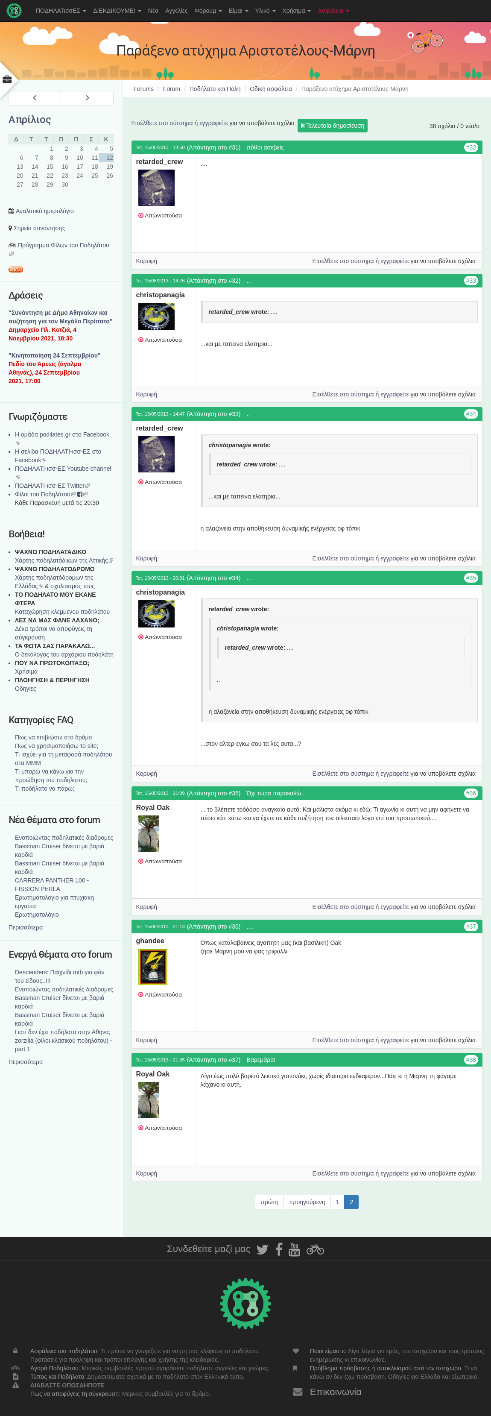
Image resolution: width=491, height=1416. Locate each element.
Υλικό (265, 10)
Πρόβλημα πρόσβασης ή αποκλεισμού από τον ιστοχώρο (385, 1368)
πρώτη (269, 1202)
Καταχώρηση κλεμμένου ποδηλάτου (62, 611)
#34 (471, 413)
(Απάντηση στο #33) (214, 413)
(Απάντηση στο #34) (214, 578)
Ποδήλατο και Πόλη (215, 88)
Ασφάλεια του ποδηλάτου (63, 1351)
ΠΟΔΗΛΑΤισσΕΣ (61, 10)
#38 (471, 1059)
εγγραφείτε (213, 123)
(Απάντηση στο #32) (214, 280)
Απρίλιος (30, 120)
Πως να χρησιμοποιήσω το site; (56, 745)
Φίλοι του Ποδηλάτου (45, 494)
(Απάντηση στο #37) (214, 1059)
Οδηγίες (25, 688)
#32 (471, 147)
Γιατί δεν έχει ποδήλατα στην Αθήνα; (63, 1032)
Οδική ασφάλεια (271, 88)
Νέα (153, 10)
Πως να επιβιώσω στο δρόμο (53, 737)
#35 (471, 578)
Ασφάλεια (333, 10)
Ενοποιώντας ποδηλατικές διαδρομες (64, 837)
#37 (471, 926)
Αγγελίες (176, 10)
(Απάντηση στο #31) (214, 147)
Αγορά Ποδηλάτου (54, 1368)
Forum (171, 88)
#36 (471, 793)
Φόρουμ (208, 10)
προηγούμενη (307, 1202)
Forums (144, 88)
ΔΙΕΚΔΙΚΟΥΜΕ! (117, 10)
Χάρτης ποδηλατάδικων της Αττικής (64, 560)
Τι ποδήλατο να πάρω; (44, 788)
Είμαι (238, 10)
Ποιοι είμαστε (327, 1351)
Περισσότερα (26, 927)
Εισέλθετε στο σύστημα (162, 123)
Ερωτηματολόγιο (37, 914)
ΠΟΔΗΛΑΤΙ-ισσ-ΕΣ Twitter (52, 485)
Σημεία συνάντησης (39, 228)
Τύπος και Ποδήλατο (57, 1376)
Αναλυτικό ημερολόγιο (45, 211)
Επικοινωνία (336, 1392)
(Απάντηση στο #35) (214, 793)
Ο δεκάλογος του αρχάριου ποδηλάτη (64, 654)
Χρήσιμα (297, 10)
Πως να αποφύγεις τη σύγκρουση (74, 1393)
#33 (471, 280)
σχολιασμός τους (72, 586)
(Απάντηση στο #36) (214, 926)
